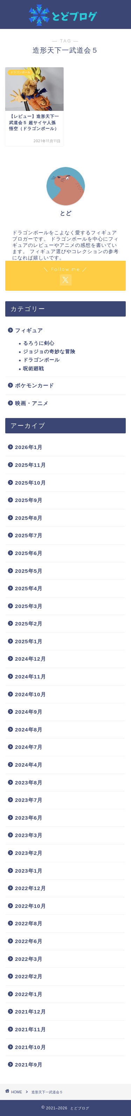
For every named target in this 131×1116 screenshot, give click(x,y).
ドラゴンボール (41, 360)
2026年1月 (29, 447)
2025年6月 (29, 553)
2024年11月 (30, 677)
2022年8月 (29, 923)
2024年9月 (29, 712)
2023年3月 (29, 835)
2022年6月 (29, 941)
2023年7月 (29, 800)
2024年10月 (30, 694)
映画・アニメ (32, 403)
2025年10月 (30, 483)
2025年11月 (30, 465)
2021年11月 (30, 1029)
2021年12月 (30, 1012)
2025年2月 (29, 624)
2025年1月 (29, 641)
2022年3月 (29, 959)
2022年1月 (29, 994)
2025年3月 (29, 606)
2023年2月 (29, 853)
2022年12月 (30, 888)
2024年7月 (29, 747)
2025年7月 (29, 535)
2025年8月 (29, 518)
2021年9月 (29, 1065)
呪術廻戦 (33, 368)
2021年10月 (30, 1047)
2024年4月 (29, 765)
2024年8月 (29, 729)
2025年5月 (29, 571)
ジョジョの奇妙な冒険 (49, 351)
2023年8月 (29, 782)
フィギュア (29, 330)
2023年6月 (29, 818)
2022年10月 (30, 906)
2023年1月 (29, 871)
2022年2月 (29, 976)
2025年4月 (29, 588)
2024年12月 (30, 659)
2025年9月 (29, 500)
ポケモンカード (34, 385)
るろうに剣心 (38, 343)
